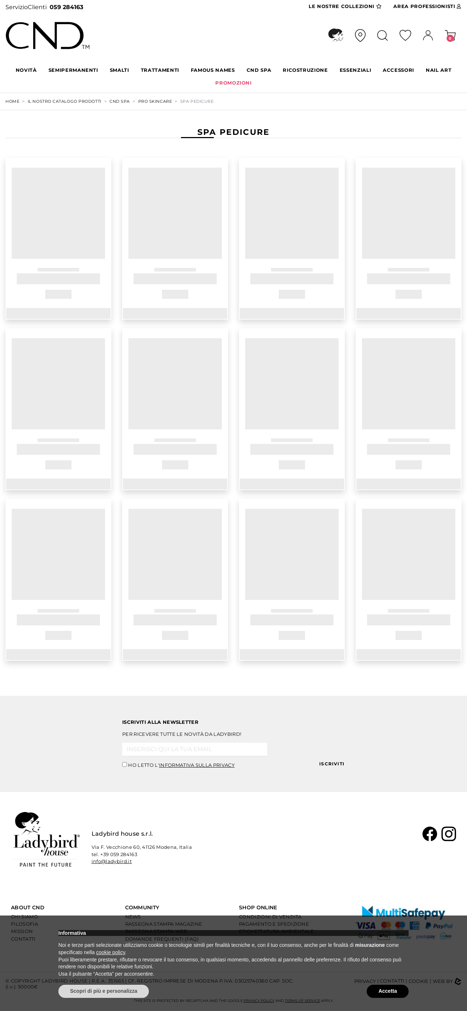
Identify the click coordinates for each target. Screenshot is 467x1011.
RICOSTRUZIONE (305, 70)
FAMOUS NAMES (213, 70)
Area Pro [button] (427, 6)
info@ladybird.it (112, 861)
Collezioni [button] (345, 6)
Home (12, 101)
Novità (26, 70)
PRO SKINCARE (155, 101)
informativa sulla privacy (197, 765)
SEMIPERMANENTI (73, 70)
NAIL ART (438, 70)
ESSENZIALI (355, 70)
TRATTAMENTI (160, 70)
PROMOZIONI (233, 83)
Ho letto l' (181, 765)
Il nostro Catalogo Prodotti (64, 101)
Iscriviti (331, 763)
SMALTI (119, 70)
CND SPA (259, 70)
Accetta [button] (387, 991)
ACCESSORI (398, 70)
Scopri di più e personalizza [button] (103, 991)
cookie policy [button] (110, 952)
